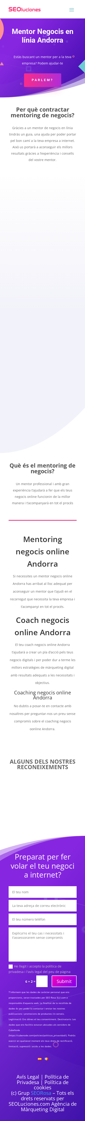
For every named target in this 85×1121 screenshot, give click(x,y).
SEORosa (41, 1092)
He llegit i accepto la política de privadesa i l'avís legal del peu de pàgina (39, 969)
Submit (64, 981)
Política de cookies (51, 1085)
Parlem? (42, 80)
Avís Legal (28, 1076)
